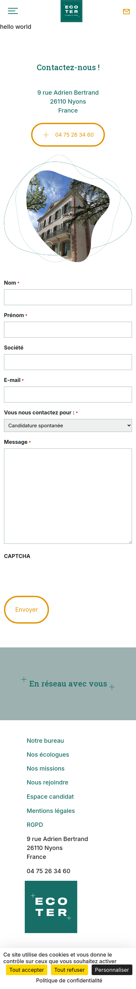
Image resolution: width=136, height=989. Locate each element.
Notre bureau (45, 742)
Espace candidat (50, 798)
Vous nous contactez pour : (41, 412)
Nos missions (45, 770)
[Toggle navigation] (13, 11)
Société (13, 347)
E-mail (14, 380)
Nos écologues (47, 756)
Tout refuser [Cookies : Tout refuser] (69, 969)
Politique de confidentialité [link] (69, 980)
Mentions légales (50, 812)
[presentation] (54, 576)
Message (17, 442)
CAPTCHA (17, 556)
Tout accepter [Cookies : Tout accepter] (26, 969)
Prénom (15, 315)
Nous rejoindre (47, 783)
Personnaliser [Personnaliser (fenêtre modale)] (112, 969)
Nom (12, 283)
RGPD (34, 826)
